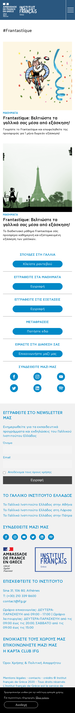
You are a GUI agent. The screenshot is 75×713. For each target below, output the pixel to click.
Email (6, 457)
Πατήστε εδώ (37, 331)
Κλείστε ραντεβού (37, 264)
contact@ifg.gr (15, 601)
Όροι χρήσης (42, 697)
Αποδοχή (21, 705)
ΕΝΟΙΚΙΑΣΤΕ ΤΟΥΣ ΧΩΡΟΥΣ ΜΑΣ (34, 639)
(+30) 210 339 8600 (21, 596)
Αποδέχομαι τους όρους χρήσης (27, 472)
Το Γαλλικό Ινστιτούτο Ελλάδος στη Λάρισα (37, 510)
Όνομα (7, 443)
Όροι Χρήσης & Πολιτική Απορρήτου (32, 663)
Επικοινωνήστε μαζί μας (38, 354)
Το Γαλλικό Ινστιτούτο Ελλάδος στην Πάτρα (37, 515)
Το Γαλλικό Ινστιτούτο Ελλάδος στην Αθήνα (37, 504)
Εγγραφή (37, 286)
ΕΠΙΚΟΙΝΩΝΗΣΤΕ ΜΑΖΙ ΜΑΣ (30, 645)
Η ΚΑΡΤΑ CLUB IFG (21, 651)
